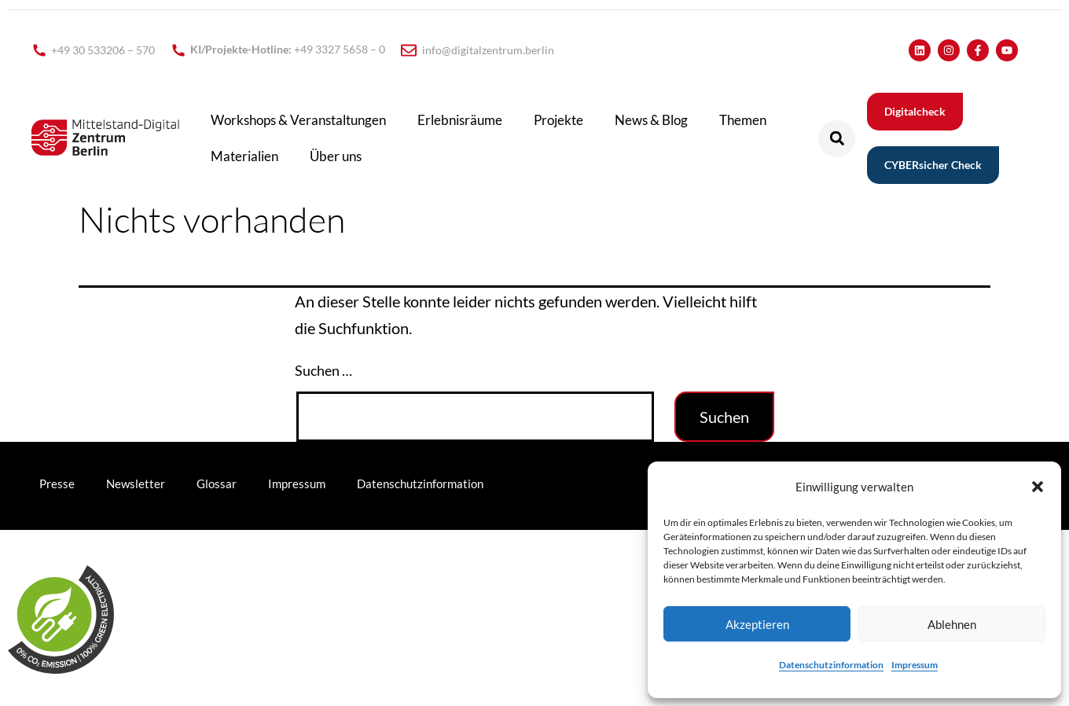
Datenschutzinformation (831, 665)
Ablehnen (952, 624)
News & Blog (651, 120)
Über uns (336, 156)
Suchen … (323, 370)
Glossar (217, 483)
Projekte (558, 120)
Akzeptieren (757, 624)
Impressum (914, 665)
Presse (57, 483)
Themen (742, 120)
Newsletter (135, 483)
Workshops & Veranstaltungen (298, 120)
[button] (1037, 487)
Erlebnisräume (459, 120)
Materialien (244, 156)
